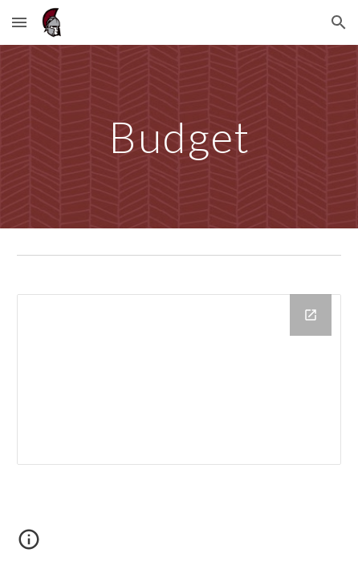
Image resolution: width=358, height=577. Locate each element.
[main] (178, 136)
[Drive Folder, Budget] (178, 379)
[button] (19, 22)
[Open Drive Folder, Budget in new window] (311, 315)
